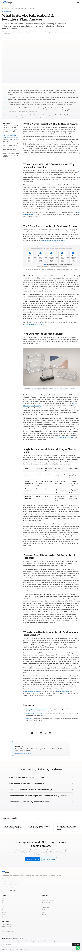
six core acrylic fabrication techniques (53, 241)
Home (3, 8)
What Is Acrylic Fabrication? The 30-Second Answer (10, 127)
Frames (4, 905)
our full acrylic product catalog (63, 438)
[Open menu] (78, 2)
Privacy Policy (73, 950)
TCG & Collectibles (6, 924)
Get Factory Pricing (33, 860)
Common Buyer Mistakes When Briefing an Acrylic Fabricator (9, 150)
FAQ (43, 912)
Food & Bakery (5, 929)
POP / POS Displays (7, 927)
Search (44, 915)
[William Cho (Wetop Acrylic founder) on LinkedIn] (10, 891)
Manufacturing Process (48, 901)
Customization (45, 905)
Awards (4, 912)
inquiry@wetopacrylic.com (31, 691)
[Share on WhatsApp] (45, 733)
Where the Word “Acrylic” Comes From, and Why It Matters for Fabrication (10, 132)
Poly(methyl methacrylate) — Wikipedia (36, 709)
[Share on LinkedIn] (32, 733)
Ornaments (4, 917)
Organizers (4, 910)
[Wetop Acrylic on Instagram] (7, 891)
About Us (44, 898)
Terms (78, 950)
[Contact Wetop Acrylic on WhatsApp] (78, 948)
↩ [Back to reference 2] (44, 716)
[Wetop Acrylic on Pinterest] (14, 891)
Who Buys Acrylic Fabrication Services (11, 140)
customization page (63, 691)
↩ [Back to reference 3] (41, 721)
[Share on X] (36, 733)
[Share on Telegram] (50, 733)
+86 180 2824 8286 (15, 883)
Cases (3, 901)
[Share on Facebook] (41, 733)
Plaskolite (28, 719)
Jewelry (4, 934)
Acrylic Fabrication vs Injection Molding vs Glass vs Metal (11, 145)
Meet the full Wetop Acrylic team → (24, 753)
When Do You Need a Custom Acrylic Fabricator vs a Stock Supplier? (11, 155)
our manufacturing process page (33, 325)
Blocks (3, 915)
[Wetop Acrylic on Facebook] (3, 891)
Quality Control (46, 903)
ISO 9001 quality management (34, 714)
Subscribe (76, 945)
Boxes (3, 903)
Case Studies (45, 908)
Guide (43, 910)
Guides (7, 8)
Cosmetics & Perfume (7, 932)
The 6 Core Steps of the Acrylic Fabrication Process (10, 136)
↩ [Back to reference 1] (54, 711)
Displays (4, 898)
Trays (3, 908)
